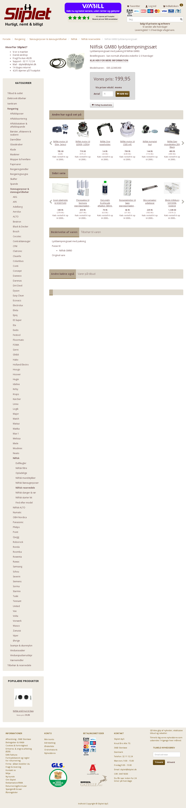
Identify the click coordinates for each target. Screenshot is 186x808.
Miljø (8, 773)
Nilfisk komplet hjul (150, 142)
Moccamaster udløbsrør (149, 201)
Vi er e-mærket (20, 51)
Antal (97, 93)
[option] (60, 145)
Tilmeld (159, 762)
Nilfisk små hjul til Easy (23, 711)
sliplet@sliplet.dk (27, 64)
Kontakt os (11, 770)
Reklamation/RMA (14, 782)
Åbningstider (12, 792)
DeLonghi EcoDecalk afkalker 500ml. (105, 203)
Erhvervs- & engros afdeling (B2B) (19, 750)
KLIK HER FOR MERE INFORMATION (109, 60)
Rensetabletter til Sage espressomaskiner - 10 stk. (127, 204)
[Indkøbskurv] (173, 6)
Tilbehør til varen (91, 232)
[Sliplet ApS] (28, 14)
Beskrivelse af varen (64, 232)
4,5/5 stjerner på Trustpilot (26, 70)
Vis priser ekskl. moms (109, 87)
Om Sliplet (11, 779)
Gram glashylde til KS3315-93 (60, 201)
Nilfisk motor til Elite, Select (60, 142)
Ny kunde (10, 776)
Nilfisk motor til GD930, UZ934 (83, 142)
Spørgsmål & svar (14, 789)
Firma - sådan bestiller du (18, 763)
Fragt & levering (13, 767)
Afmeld (171, 762)
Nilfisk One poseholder (105, 142)
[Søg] (181, 19)
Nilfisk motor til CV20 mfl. (127, 142)
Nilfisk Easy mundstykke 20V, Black (172, 144)
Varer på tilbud (86, 274)
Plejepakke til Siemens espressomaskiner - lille (82, 204)
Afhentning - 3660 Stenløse (18, 739)
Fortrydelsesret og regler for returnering (18, 759)
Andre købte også (62, 274)
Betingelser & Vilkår (15, 742)
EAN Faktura (11, 754)
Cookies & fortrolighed (17, 745)
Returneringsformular (16, 786)
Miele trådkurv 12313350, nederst (172, 203)
